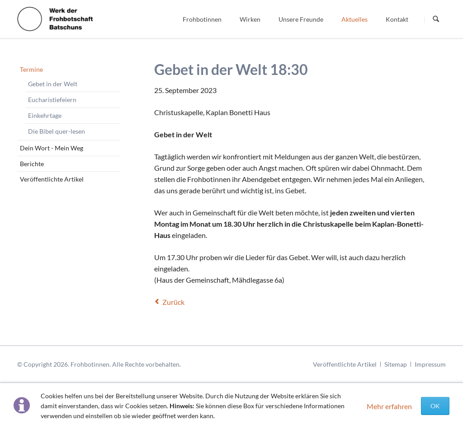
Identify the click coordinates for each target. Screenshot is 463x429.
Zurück (173, 302)
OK (435, 406)
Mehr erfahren (389, 406)
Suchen (436, 19)
